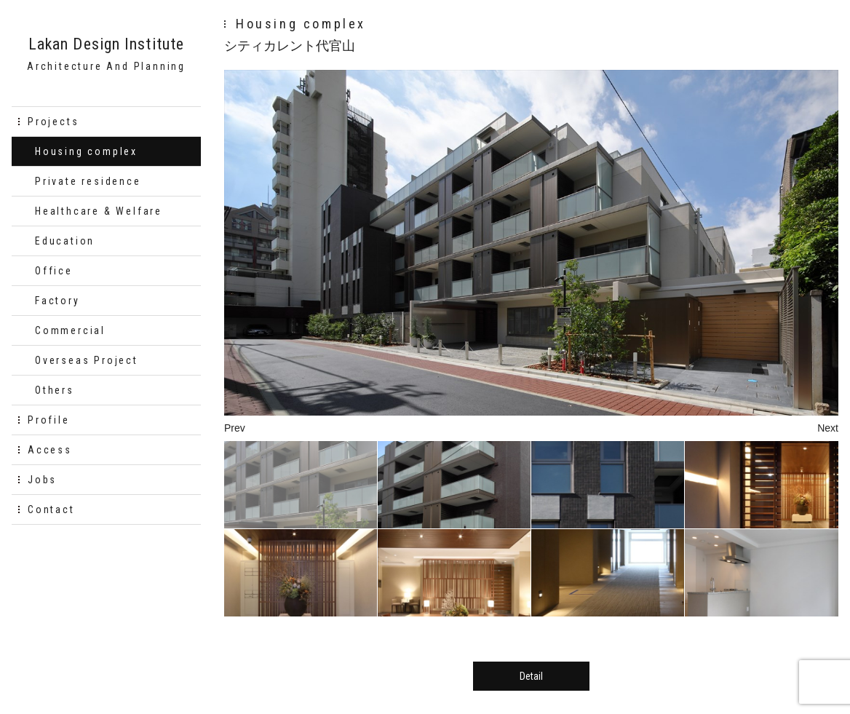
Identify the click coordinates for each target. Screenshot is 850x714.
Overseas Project (86, 360)
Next (827, 428)
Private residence (88, 181)
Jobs (42, 479)
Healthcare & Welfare (98, 211)
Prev (234, 428)
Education (65, 241)
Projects (53, 121)
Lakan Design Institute (106, 44)
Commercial (70, 330)
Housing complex (86, 151)
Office (54, 271)
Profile (49, 420)
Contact (51, 509)
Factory (57, 300)
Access (50, 450)
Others (54, 390)
